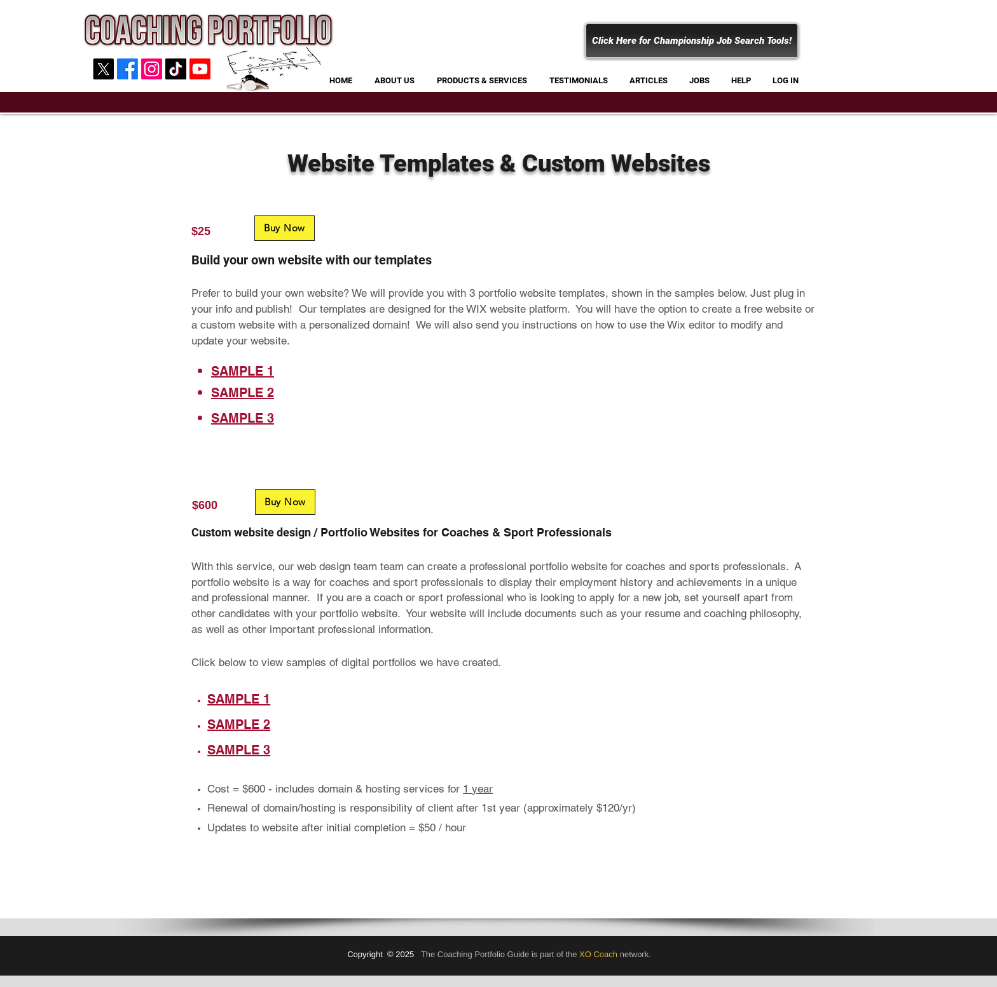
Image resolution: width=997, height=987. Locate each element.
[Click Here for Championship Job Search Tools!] (692, 40)
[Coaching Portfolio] (175, 68)
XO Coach (598, 954)
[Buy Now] (284, 228)
